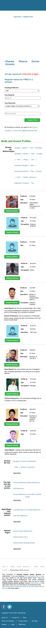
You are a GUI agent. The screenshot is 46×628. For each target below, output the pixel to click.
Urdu (32, 159)
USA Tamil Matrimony (20, 516)
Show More (17, 473)
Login (12, 624)
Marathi (25, 154)
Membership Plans (31, 131)
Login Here (17, 17)
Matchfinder (22, 613)
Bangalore (16, 461)
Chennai (24, 461)
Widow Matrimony (33, 482)
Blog (24, 617)
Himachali (17, 171)
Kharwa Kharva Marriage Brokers (24, 543)
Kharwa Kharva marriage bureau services (18, 586)
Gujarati (24, 148)
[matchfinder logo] (23, 5)
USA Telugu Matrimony (32, 510)
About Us (5, 617)
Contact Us (15, 617)
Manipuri (33, 177)
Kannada (38, 148)
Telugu (25, 159)
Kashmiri (25, 171)
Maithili (25, 177)
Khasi (32, 171)
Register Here (28, 17)
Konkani (39, 171)
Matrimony (22, 624)
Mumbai (23, 467)
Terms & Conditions (8, 621)
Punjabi (39, 154)
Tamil (18, 159)
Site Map (34, 621)
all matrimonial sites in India (34, 576)
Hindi (31, 148)
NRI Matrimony (18, 488)
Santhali (25, 183)
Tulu (32, 183)
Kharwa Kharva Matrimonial (22, 531)
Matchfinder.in (35, 583)
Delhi (16, 467)
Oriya (32, 154)
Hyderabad (31, 461)
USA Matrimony (18, 510)
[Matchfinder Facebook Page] (4, 607)
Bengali (17, 148)
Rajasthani (17, 183)
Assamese (17, 165)
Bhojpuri (25, 165)
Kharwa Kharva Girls (20, 537)
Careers (4, 624)
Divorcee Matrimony (19, 482)
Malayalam (17, 154)
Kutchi (18, 177)
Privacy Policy (17, 131)
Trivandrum (31, 467)
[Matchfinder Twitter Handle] (9, 607)
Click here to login (30, 74)
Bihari (32, 165)
